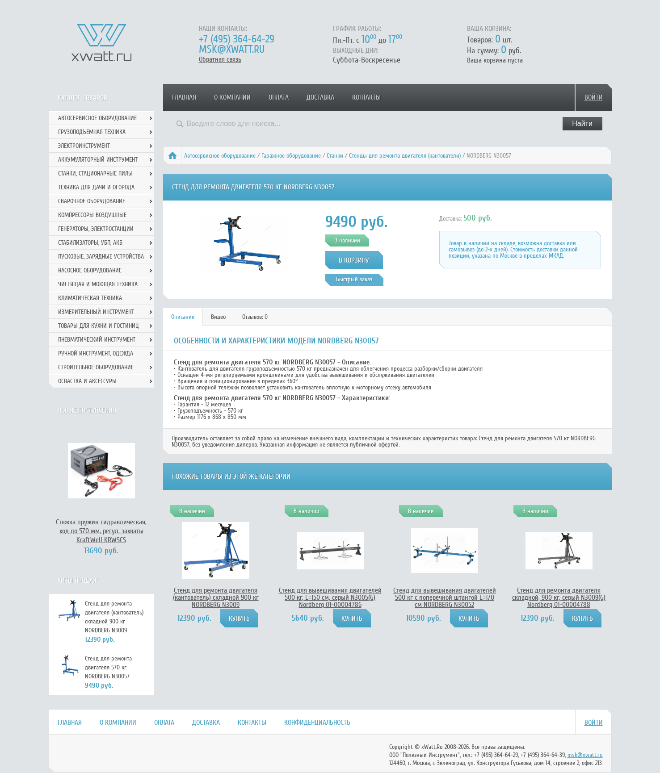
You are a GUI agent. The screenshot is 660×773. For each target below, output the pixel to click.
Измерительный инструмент (96, 312)
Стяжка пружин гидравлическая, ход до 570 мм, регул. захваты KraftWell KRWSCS (101, 531)
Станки (335, 155)
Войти (593, 97)
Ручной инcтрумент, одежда (95, 353)
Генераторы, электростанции (96, 229)
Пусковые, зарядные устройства (101, 256)
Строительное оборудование (96, 367)
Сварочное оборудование (91, 201)
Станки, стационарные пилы (95, 173)
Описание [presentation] (182, 317)
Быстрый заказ (354, 279)
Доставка (320, 97)
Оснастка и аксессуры (87, 381)
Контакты (366, 97)
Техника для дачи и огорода (96, 187)
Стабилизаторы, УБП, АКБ (90, 243)
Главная (184, 97)
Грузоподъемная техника (92, 132)
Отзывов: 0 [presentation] (255, 317)
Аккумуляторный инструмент (98, 159)
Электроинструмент (84, 146)
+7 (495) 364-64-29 (236, 39)
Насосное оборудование (90, 270)
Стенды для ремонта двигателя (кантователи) (405, 155)
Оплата (279, 97)
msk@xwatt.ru (232, 49)
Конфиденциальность (317, 722)
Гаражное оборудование (291, 155)
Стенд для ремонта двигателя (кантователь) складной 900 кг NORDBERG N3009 (216, 597)
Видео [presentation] (218, 317)
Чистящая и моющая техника (98, 284)
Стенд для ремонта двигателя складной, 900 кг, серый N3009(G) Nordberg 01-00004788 (558, 597)
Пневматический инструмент (96, 339)
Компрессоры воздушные (92, 215)
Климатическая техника (90, 298)
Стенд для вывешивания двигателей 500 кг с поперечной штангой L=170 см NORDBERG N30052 (444, 597)
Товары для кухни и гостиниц (98, 326)
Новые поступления (87, 410)
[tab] (183, 317)
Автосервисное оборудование (220, 155)
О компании (232, 97)
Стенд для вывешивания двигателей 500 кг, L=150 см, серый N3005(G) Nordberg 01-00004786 (330, 597)
